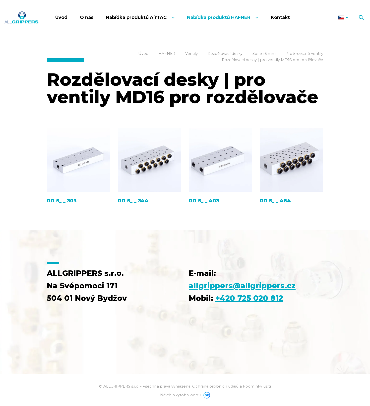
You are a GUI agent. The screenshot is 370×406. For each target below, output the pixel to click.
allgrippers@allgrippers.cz (242, 285)
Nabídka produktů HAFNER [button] (219, 17)
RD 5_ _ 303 (61, 201)
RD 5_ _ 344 (133, 201)
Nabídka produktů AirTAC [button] (137, 17)
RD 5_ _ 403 (204, 201)
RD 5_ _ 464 (275, 201)
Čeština (343, 17)
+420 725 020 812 (249, 298)
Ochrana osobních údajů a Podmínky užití (231, 386)
